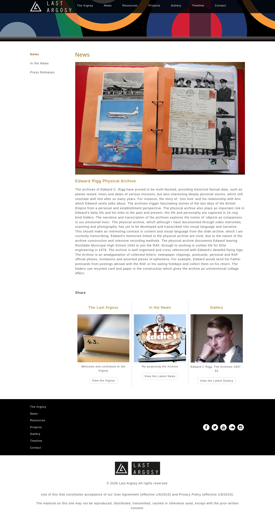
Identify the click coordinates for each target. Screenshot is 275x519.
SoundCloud (232, 427)
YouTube (223, 427)
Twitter (215, 427)
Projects (154, 5)
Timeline (198, 5)
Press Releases (42, 72)
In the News (39, 63)
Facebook (206, 427)
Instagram (240, 427)
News (108, 5)
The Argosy (85, 5)
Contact (220, 5)
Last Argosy (51, 6)
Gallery (176, 5)
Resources (130, 5)
